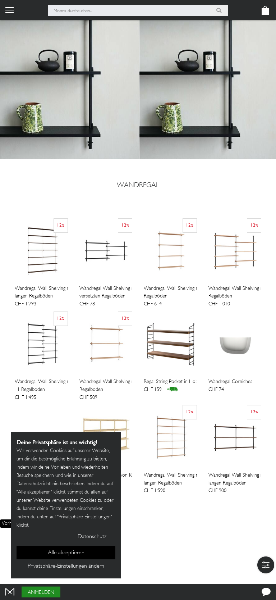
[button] (265, 565)
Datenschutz (92, 537)
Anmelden (41, 592)
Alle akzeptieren (66, 553)
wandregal (138, 185)
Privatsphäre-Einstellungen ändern (66, 566)
